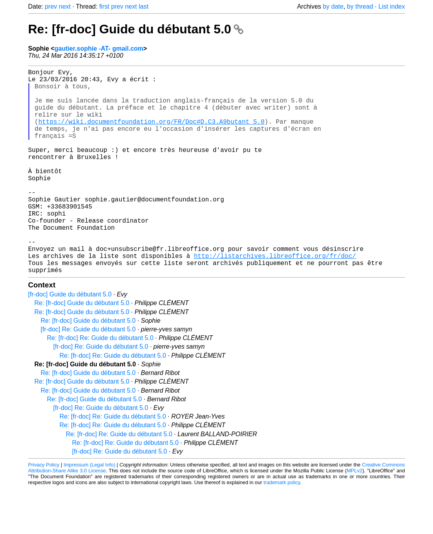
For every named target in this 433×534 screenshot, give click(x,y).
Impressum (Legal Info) (89, 510)
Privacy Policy (44, 510)
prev (51, 6)
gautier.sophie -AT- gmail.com (99, 48)
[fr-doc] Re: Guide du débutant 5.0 (88, 374)
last (143, 6)
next (65, 6)
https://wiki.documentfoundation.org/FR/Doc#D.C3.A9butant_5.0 (151, 134)
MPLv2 (354, 516)
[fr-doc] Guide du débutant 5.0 (70, 339)
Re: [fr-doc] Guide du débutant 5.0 (135, 29)
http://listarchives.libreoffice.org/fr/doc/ (275, 298)
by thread (360, 6)
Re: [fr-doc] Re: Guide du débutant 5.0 (100, 383)
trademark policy (281, 528)
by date (333, 6)
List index (391, 6)
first (104, 6)
